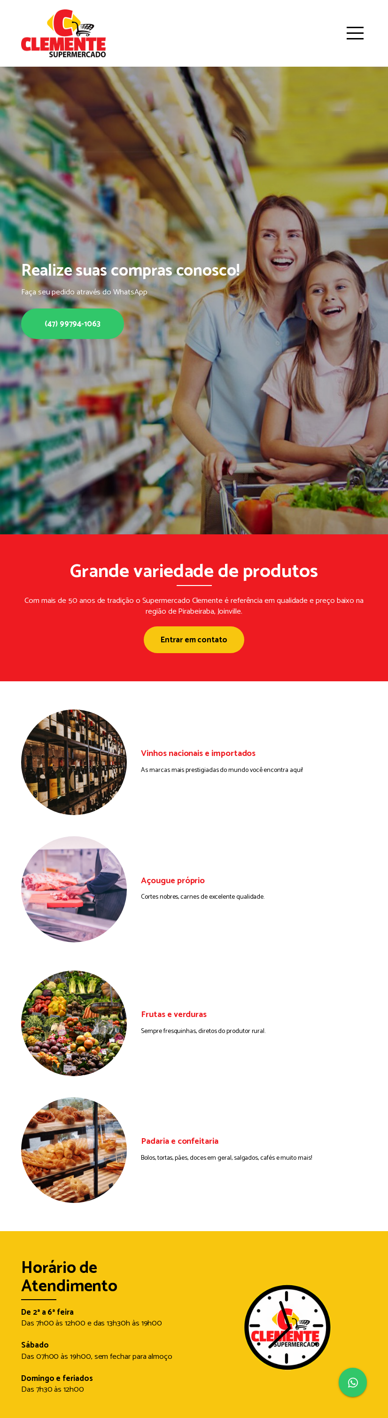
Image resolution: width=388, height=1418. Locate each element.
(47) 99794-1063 (73, 324)
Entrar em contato (194, 640)
